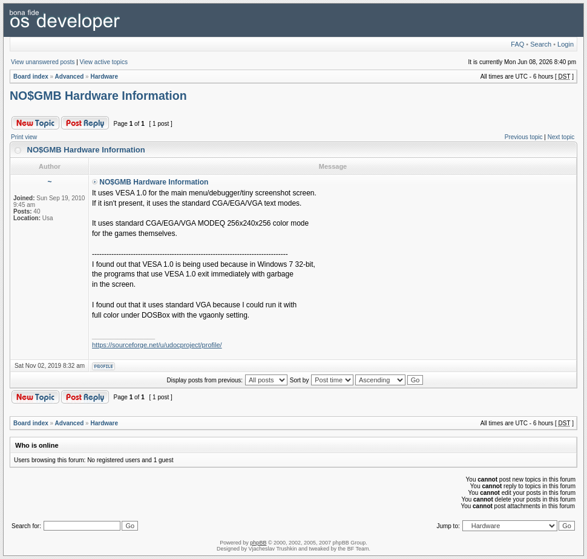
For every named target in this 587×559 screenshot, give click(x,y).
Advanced (69, 76)
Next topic (561, 137)
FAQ (517, 44)
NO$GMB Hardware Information (98, 95)
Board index (30, 76)
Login (565, 44)
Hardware (104, 76)
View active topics (104, 62)
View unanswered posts (42, 62)
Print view (24, 137)
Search (540, 44)
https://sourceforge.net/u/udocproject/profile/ (157, 344)
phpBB (258, 543)
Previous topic (524, 137)
